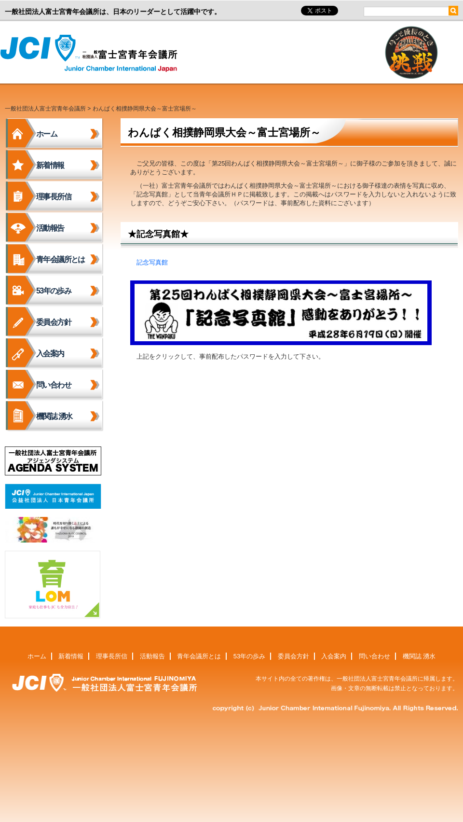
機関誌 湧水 (54, 416)
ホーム (46, 134)
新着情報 (50, 165)
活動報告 (50, 228)
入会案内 (50, 353)
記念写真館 (152, 262)
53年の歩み (53, 291)
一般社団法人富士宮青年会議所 (91, 53)
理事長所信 (53, 197)
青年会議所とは (60, 259)
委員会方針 (53, 322)
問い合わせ (53, 385)
